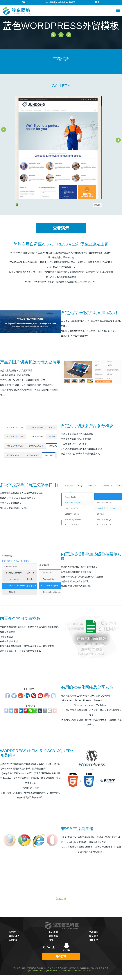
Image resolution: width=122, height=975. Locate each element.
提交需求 (93, 936)
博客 (51, 940)
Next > (118, 140)
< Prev (3, 129)
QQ (23, 2)
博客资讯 (72, 2)
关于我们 (13, 932)
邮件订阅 (61, 956)
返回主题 (61, 898)
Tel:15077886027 (86, 971)
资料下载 (52, 2)
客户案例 (53, 932)
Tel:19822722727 (68, 971)
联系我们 (93, 932)
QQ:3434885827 (35, 971)
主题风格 (13, 940)
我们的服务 (14, 936)
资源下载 (53, 936)
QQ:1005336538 (52, 971)
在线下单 (61, 2)
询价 (97, 2)
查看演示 (61, 228)
